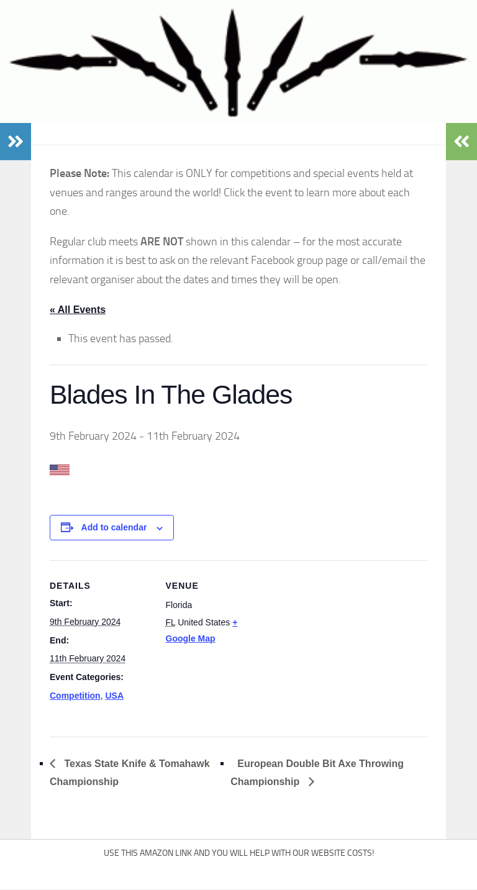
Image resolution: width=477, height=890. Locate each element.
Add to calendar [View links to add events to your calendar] (114, 527)
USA (114, 696)
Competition (75, 696)
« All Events (78, 309)
